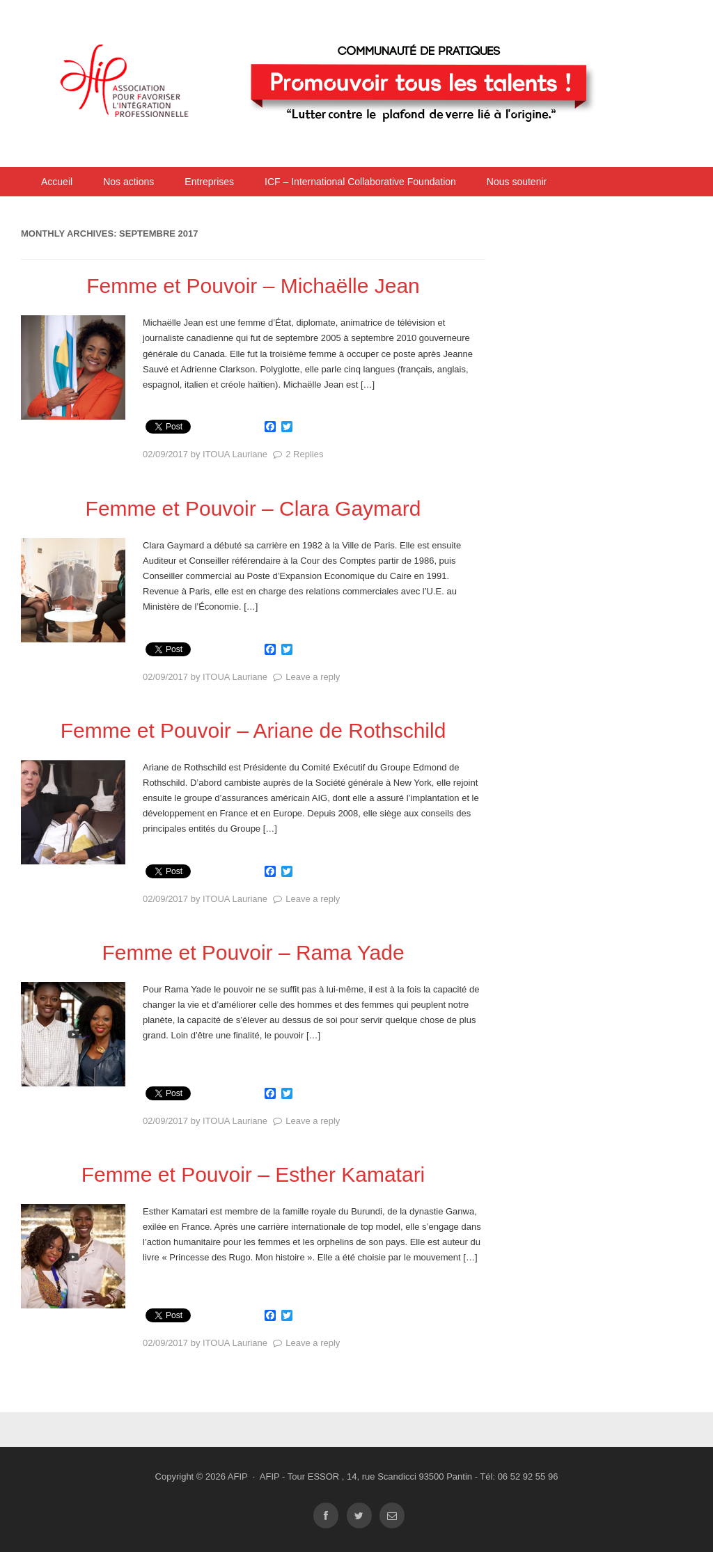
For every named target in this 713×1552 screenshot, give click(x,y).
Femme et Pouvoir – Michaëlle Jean (253, 285)
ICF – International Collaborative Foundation (360, 181)
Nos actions (128, 181)
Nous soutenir (517, 181)
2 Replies (304, 454)
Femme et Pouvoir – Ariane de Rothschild (253, 730)
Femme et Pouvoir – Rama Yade (253, 952)
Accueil (56, 181)
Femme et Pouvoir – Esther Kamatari (253, 1174)
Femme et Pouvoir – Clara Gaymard (253, 508)
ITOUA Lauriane (235, 454)
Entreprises (209, 181)
